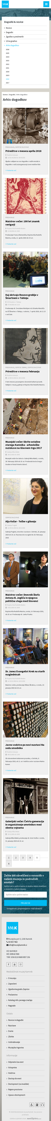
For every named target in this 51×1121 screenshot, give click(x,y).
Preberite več (10, 170)
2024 (7, 57)
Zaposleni (12, 983)
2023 (7, 60)
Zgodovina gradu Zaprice (18, 989)
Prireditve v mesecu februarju (22, 371)
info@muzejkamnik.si (18, 945)
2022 (7, 64)
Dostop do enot (14, 1078)
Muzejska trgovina (16, 1047)
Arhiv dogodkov (11, 45)
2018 (7, 79)
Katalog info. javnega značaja (20, 1000)
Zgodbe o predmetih (14, 36)
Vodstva (11, 1073)
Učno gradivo (10, 41)
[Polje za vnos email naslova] (25, 895)
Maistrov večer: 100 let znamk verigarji (22, 223)
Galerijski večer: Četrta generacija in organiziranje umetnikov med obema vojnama (24, 824)
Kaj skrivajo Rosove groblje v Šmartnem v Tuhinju (21, 296)
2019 (7, 75)
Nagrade (12, 1005)
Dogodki (8, 32)
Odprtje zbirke (21, 367)
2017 (7, 83)
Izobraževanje (14, 1042)
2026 (7, 49)
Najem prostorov (15, 1089)
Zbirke (11, 1036)
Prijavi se (25, 903)
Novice (8, 28)
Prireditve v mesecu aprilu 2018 (23, 151)
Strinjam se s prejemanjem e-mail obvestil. (23, 908)
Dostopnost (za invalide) (18, 1084)
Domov (5, 94)
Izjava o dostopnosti (16, 1095)
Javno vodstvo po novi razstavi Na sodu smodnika (24, 746)
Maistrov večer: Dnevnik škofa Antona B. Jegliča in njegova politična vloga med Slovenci (22, 598)
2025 (7, 53)
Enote (10, 1031)
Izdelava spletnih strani (18, 1118)
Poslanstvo (13, 994)
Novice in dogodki (15, 1020)
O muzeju (12, 978)
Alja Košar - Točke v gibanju (20, 521)
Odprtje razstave (22, 147)
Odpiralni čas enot (16, 1062)
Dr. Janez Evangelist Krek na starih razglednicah (25, 673)
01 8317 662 (13, 942)
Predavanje (9, 147)
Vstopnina (12, 1067)
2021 (7, 68)
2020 (7, 72)
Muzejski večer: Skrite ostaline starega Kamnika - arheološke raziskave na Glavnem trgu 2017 (23, 445)
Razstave (12, 1025)
